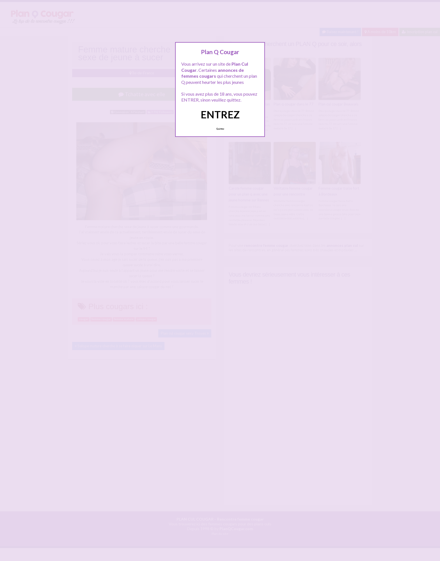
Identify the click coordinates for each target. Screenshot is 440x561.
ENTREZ (220, 114)
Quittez (220, 128)
